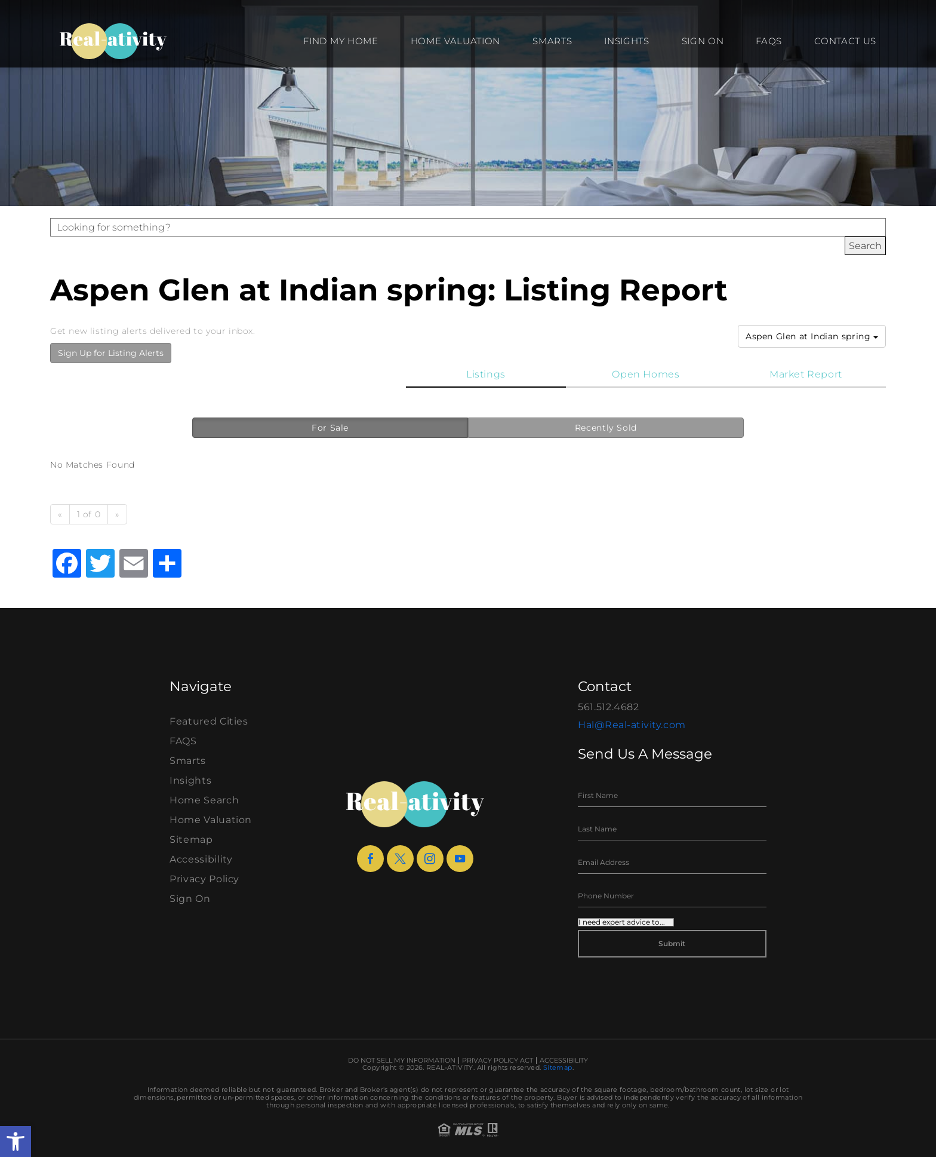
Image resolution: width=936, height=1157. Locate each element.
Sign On (703, 41)
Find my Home (340, 41)
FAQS (769, 41)
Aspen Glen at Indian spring (812, 336)
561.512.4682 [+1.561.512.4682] (608, 707)
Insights (626, 41)
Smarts (552, 41)
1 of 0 (89, 514)
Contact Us (845, 41)
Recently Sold (606, 427)
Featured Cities (209, 721)
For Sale (330, 427)
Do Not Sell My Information (401, 1060)
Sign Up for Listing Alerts (111, 353)
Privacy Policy (204, 879)
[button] (15, 1141)
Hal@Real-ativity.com (632, 725)
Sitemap (191, 839)
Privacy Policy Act (497, 1060)
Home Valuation (456, 41)
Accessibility (201, 859)
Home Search (204, 800)
